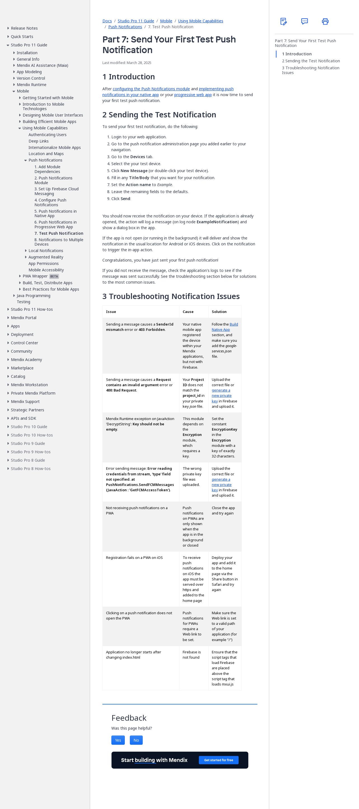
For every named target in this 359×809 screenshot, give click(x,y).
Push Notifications (125, 27)
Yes (118, 740)
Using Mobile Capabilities (200, 21)
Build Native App (225, 327)
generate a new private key (222, 396)
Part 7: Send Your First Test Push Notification (305, 43)
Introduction (298, 54)
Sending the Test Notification (312, 61)
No (136, 740)
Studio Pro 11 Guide (136, 21)
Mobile (166, 21)
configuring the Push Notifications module (151, 89)
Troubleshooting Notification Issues (310, 70)
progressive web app (193, 95)
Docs (107, 21)
